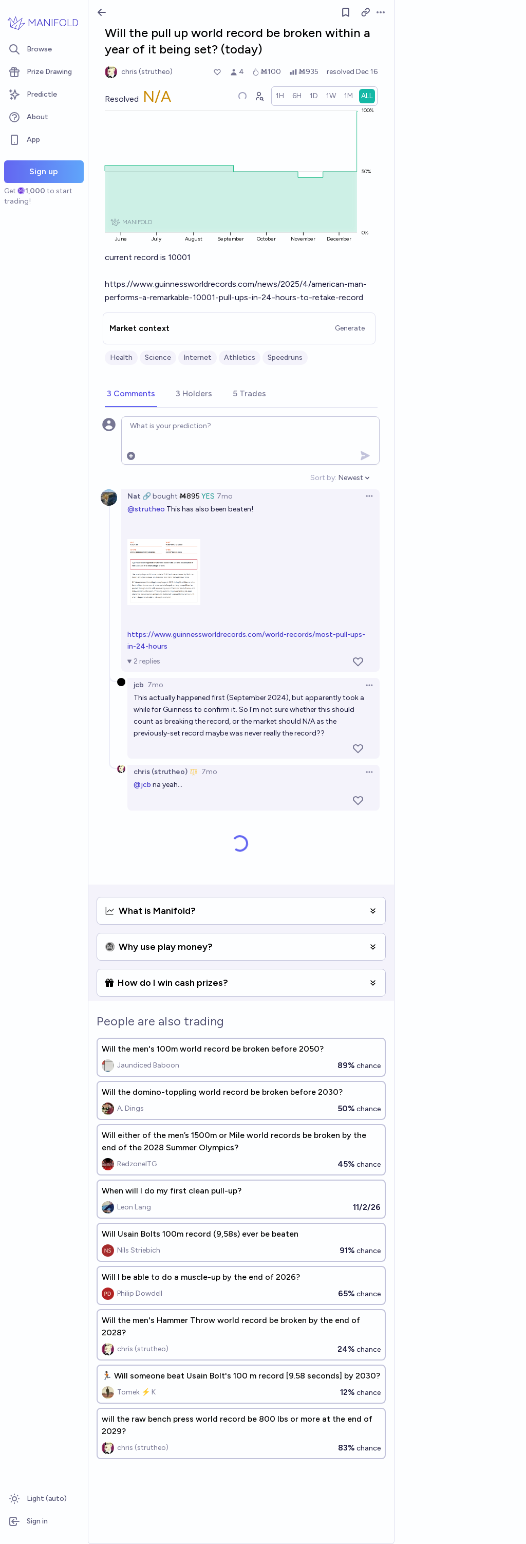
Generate (350, 328)
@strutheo (146, 509)
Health (121, 357)
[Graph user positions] (259, 96)
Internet (197, 357)
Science (158, 357)
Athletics (239, 357)
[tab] (131, 394)
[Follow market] (345, 12)
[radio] (280, 96)
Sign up (43, 171)
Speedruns (285, 357)
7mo (225, 496)
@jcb (142, 784)
